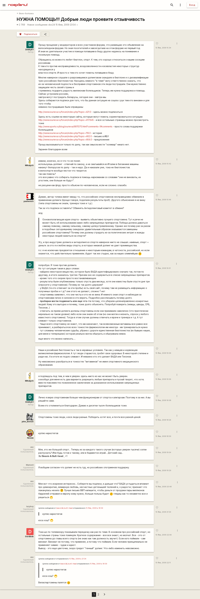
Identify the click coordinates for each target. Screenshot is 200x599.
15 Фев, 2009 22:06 (164, 535)
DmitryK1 (29, 49)
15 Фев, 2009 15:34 (163, 48)
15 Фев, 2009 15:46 (163, 200)
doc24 (51, 24)
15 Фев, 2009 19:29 (163, 470)
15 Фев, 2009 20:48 (164, 487)
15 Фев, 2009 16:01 (163, 268)
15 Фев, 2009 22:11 (163, 563)
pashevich (29, 201)
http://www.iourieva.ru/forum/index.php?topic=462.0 (65, 136)
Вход (192, 5)
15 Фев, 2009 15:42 (163, 164)
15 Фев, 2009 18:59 (163, 436)
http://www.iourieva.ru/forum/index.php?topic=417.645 (66, 120)
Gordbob (29, 536)
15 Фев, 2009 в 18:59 (94, 508)
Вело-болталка (25, 13)
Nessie (30, 438)
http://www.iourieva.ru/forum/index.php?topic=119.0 (64, 133)
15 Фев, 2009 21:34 (163, 512)
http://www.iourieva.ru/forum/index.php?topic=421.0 (64, 112)
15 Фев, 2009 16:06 (163, 353)
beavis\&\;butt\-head (64, 508)
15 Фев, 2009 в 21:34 (77, 559)
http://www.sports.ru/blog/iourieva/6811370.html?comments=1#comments (75, 126)
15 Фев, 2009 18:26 (163, 420)
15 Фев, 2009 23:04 (67, 24)
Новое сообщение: (37, 24)
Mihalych (29, 165)
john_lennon (28, 421)
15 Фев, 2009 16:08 (163, 400)
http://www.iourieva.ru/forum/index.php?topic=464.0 (65, 139)
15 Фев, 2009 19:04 (163, 452)
